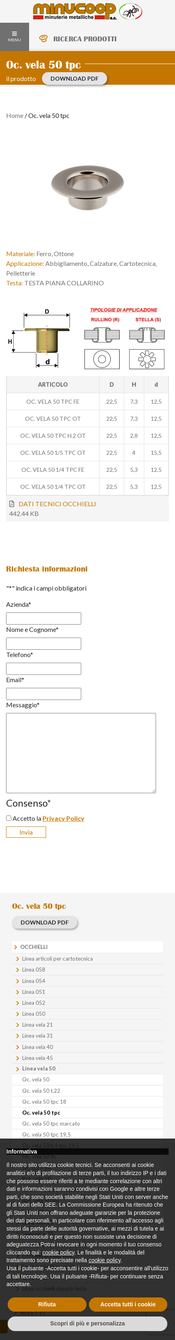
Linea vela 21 (37, 1024)
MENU (14, 37)
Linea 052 (33, 1003)
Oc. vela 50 (35, 1079)
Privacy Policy (63, 818)
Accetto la (48, 818)
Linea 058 (33, 969)
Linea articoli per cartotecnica (57, 958)
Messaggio (23, 705)
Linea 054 (33, 981)
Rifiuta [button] (47, 1304)
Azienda (18, 604)
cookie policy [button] (58, 1252)
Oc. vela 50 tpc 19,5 (46, 1134)
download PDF (75, 78)
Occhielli (34, 947)
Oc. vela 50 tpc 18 (44, 1101)
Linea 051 (33, 992)
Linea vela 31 (37, 1035)
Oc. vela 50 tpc (41, 1112)
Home (14, 115)
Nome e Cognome (32, 629)
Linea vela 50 (38, 1068)
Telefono (19, 654)
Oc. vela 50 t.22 (41, 1090)
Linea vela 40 (37, 1047)
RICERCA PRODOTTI (85, 39)
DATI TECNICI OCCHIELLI (57, 503)
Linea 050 (33, 1013)
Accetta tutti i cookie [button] (128, 1304)
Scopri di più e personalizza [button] (87, 1323)
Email (15, 679)
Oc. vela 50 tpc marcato (51, 1123)
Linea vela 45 (37, 1058)
